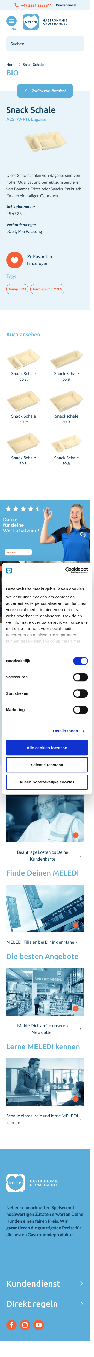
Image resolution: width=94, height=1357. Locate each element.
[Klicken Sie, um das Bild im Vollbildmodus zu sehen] (45, 142)
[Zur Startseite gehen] (45, 22)
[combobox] (45, 43)
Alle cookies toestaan (47, 747)
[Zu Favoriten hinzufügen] (31, 260)
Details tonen (65, 731)
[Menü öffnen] (10, 23)
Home (11, 64)
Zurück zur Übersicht (45, 91)
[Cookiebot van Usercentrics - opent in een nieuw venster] (66, 570)
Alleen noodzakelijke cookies (47, 782)
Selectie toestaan (47, 764)
